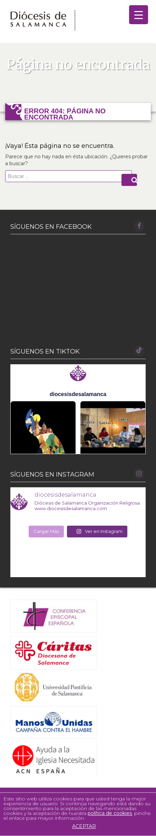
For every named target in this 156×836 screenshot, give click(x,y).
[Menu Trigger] (138, 14)
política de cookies (110, 813)
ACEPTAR (81, 826)
